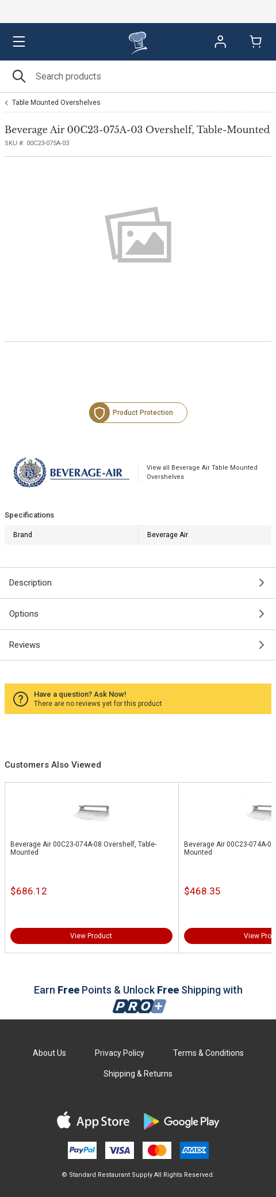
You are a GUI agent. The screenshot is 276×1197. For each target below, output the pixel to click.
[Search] (138, 76)
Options (24, 614)
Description (30, 582)
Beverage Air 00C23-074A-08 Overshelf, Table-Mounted (83, 848)
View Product (91, 936)
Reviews (24, 645)
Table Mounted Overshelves (56, 103)
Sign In (220, 41)
